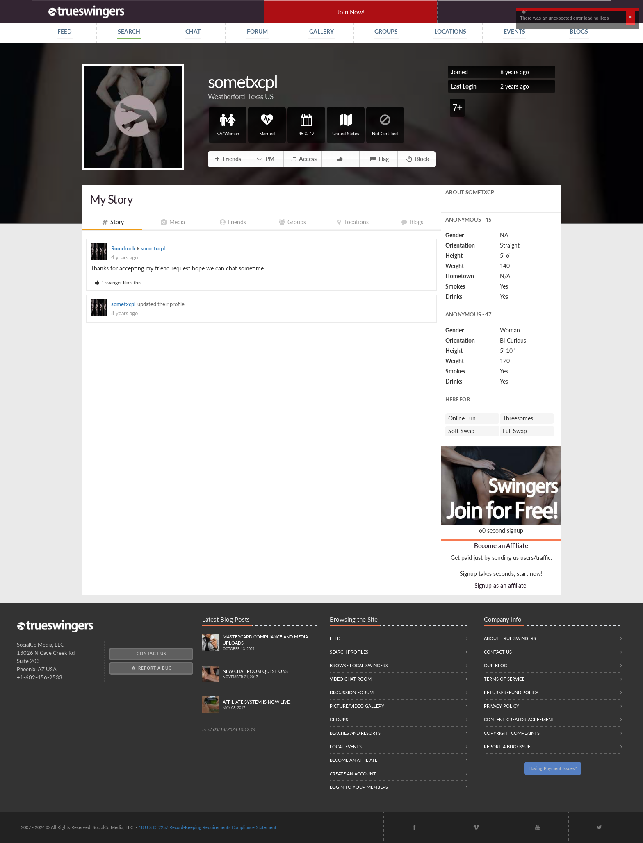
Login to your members (359, 787)
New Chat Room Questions (270, 674)
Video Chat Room (351, 679)
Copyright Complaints (512, 733)
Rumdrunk (123, 248)
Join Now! (351, 12)
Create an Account (353, 773)
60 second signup (501, 530)
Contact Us (151, 653)
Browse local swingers (359, 665)
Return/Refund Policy (511, 692)
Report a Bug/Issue (507, 746)
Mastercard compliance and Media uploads (270, 643)
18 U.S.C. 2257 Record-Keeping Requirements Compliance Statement (207, 827)
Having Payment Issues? (553, 768)
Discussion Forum (352, 692)
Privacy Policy (501, 706)
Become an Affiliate (501, 545)
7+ (457, 107)
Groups (339, 719)
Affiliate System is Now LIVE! (270, 705)
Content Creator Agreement (519, 719)
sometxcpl (153, 248)
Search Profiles (349, 651)
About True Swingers (510, 638)
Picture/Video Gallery (357, 706)
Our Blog (495, 665)
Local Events (346, 746)
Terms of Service (504, 679)
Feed (335, 638)
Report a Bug (151, 668)
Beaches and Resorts (355, 733)
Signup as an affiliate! (501, 585)
